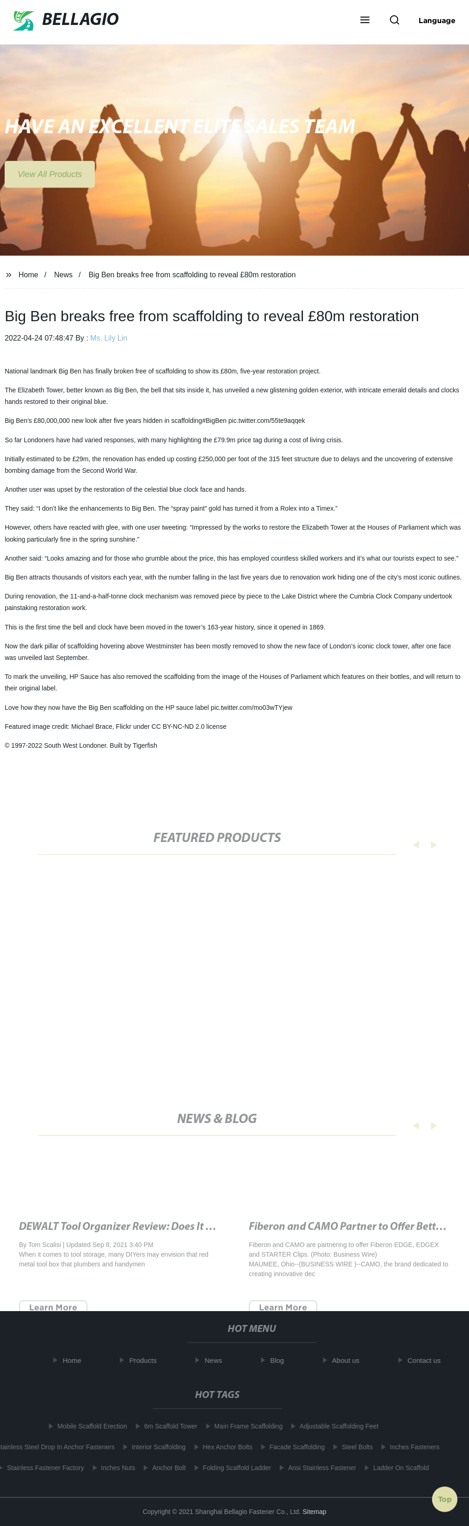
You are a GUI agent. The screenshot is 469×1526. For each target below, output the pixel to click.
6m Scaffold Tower (167, 1426)
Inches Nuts (114, 1467)
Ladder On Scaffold (397, 1467)
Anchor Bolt (165, 1467)
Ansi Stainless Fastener (318, 1467)
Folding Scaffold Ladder (233, 1467)
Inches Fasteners (411, 1447)
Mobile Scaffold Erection (88, 1426)
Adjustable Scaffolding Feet (335, 1426)
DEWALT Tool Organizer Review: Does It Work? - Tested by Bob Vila (173, 1239)
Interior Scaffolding (155, 1447)
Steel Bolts (353, 1447)
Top (445, 1498)
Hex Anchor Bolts (223, 1447)
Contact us (427, 1360)
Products (146, 1360)
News (63, 275)
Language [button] (437, 20)
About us (349, 1360)
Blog (281, 1360)
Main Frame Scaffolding (244, 1426)
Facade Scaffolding (293, 1447)
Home (28, 275)
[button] (365, 20)
